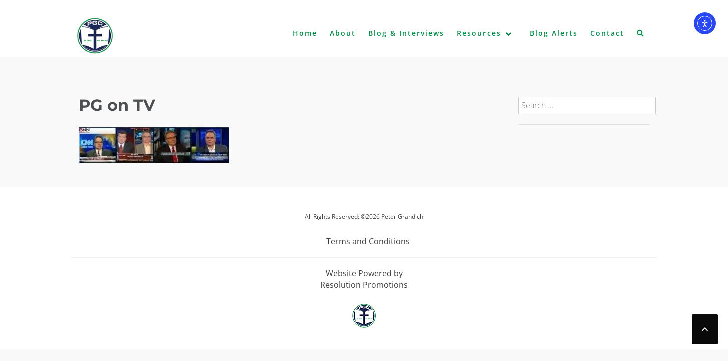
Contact (607, 33)
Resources (479, 33)
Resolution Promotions (364, 284)
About (343, 33)
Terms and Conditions (368, 241)
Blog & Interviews (406, 33)
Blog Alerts (554, 33)
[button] (641, 35)
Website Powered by (364, 273)
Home (305, 33)
